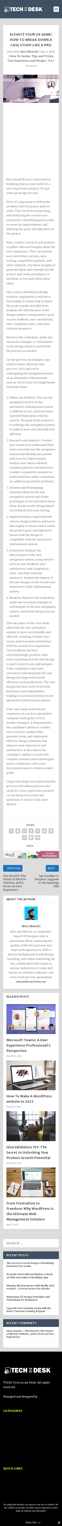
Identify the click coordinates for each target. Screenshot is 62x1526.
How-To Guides (20, 56)
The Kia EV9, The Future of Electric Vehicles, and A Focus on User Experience (30, 1333)
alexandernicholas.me (31, 981)
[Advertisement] (31, 141)
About (7, 1479)
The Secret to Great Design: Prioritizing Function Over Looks (30, 1265)
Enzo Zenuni (13, 1330)
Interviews (10, 1454)
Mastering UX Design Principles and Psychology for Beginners (28, 1298)
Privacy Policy (12, 1486)
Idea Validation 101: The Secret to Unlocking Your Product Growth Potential (28, 1152)
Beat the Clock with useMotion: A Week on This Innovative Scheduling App (29, 1276)
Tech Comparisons (16, 1435)
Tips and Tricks (42, 56)
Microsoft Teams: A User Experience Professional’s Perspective (28, 1045)
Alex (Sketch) (29, 51)
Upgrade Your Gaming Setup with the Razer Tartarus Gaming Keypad (28, 1310)
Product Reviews (14, 1428)
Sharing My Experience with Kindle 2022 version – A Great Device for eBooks (30, 1287)
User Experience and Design (26, 60)
